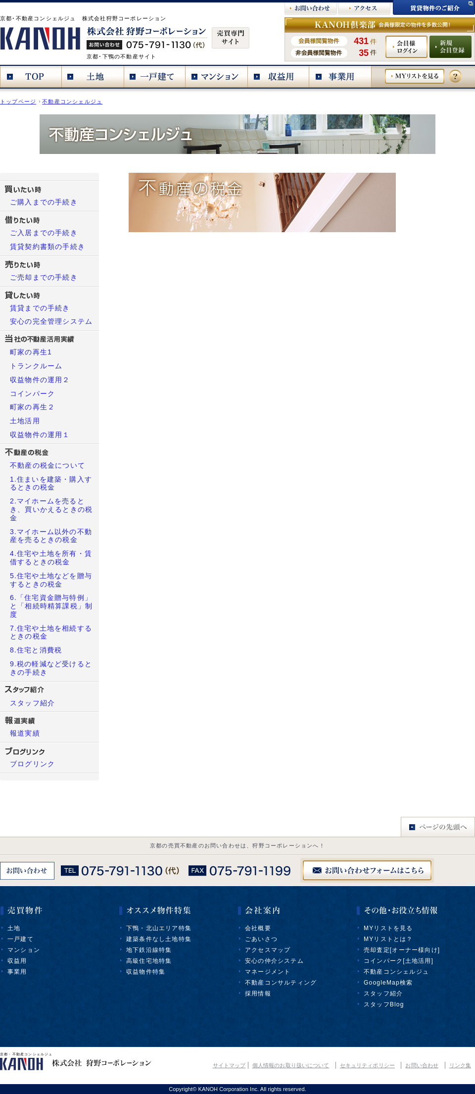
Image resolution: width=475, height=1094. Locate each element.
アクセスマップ (267, 949)
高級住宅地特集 (149, 960)
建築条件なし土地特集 (158, 939)
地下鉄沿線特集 (149, 949)
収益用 (17, 960)
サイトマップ (229, 1065)
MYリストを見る (388, 928)
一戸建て (20, 939)
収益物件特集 (145, 971)
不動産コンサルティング (281, 982)
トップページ (18, 101)
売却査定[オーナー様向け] (402, 949)
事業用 (17, 971)
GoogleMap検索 (388, 982)
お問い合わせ (421, 1065)
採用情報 (258, 993)
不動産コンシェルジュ (72, 101)
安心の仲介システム (274, 960)
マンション (23, 949)
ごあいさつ (261, 939)
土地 (13, 928)
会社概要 (258, 928)
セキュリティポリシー (367, 1065)
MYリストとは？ (388, 939)
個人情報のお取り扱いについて (290, 1065)
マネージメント (267, 971)
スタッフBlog (384, 1004)
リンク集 (460, 1065)
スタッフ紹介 (383, 993)
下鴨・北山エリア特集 (158, 928)
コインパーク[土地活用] (398, 960)
